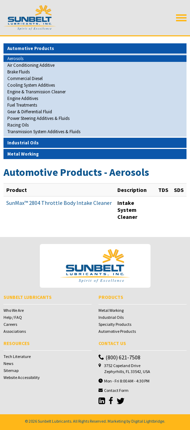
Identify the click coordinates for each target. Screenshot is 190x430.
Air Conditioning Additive (30, 65)
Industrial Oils (111, 317)
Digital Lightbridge (147, 421)
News (8, 363)
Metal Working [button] (23, 154)
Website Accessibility (21, 377)
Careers (10, 324)
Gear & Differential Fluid (29, 112)
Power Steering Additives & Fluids (38, 118)
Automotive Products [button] (30, 48)
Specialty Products (114, 324)
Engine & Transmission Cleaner (36, 92)
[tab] (95, 48)
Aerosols (15, 59)
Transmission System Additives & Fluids (43, 132)
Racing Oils (18, 125)
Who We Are (13, 310)
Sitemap (11, 370)
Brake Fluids (18, 72)
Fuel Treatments (22, 105)
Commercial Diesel (25, 78)
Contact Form (116, 390)
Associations (14, 331)
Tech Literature (17, 356)
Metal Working (111, 310)
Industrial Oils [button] (23, 143)
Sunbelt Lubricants (54, 421)
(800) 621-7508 (119, 357)
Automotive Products (117, 331)
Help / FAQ (12, 317)
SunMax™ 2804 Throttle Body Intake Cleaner (59, 202)
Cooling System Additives (31, 85)
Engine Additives (22, 98)
